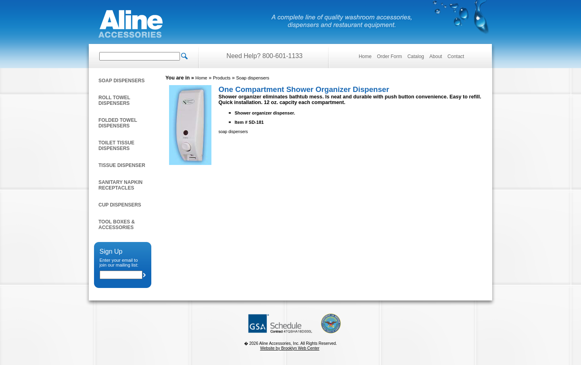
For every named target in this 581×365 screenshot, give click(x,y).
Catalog (416, 56)
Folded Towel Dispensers (117, 123)
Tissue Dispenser (121, 165)
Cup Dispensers (119, 205)
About (435, 56)
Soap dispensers (121, 80)
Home (365, 56)
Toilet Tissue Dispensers (116, 145)
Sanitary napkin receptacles (120, 185)
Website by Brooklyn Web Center (290, 348)
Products (221, 77)
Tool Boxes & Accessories (116, 224)
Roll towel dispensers (114, 100)
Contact (455, 56)
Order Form (389, 56)
